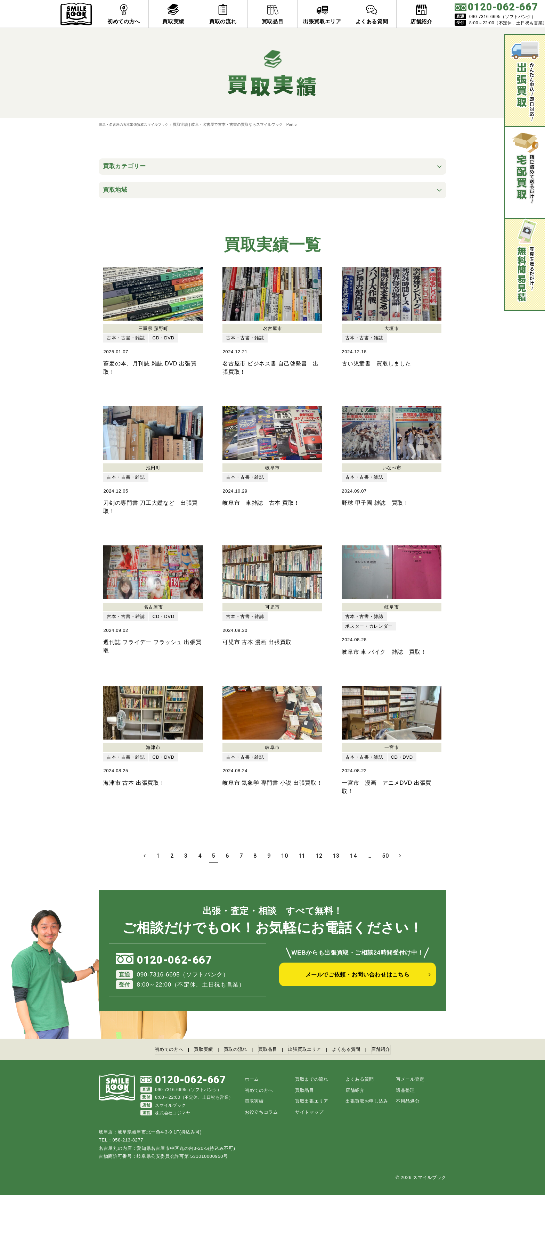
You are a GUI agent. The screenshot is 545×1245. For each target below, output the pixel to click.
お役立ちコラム (261, 1162)
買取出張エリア (311, 1151)
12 (319, 908)
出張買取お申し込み (366, 1151)
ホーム (252, 1129)
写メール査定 (410, 1129)
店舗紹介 (396, 1100)
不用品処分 (408, 1151)
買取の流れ (230, 1100)
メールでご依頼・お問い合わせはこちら (357, 1030)
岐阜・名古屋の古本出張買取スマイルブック (137, 124)
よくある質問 (356, 1100)
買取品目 (267, 1100)
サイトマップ (309, 1162)
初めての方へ (154, 1100)
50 (385, 908)
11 (302, 908)
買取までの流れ (311, 1129)
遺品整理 (405, 1140)
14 (353, 908)
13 (336, 908)
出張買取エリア (309, 1100)
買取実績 (194, 1100)
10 (284, 908)
